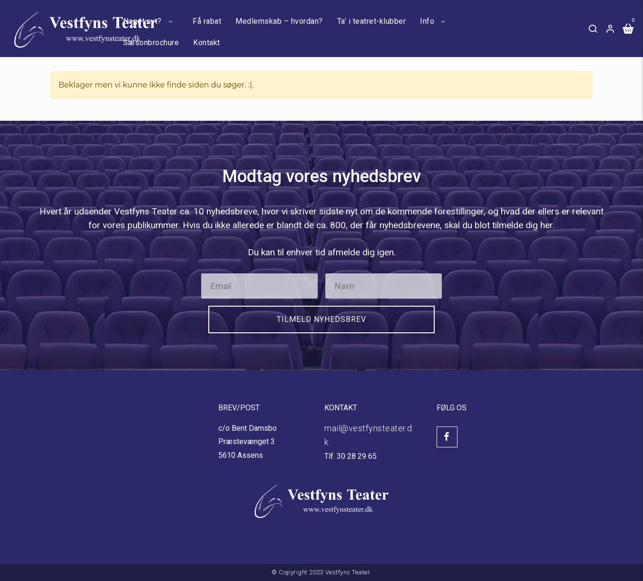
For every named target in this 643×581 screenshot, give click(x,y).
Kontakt (206, 42)
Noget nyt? (142, 21)
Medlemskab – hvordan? (279, 21)
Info (427, 21)
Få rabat (207, 21)
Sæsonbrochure (151, 42)
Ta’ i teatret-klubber (371, 21)
